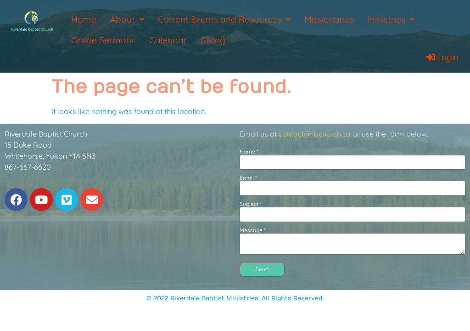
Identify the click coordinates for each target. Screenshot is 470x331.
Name (249, 151)
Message (253, 230)
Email (248, 178)
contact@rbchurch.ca (315, 133)
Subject (251, 204)
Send (262, 269)
